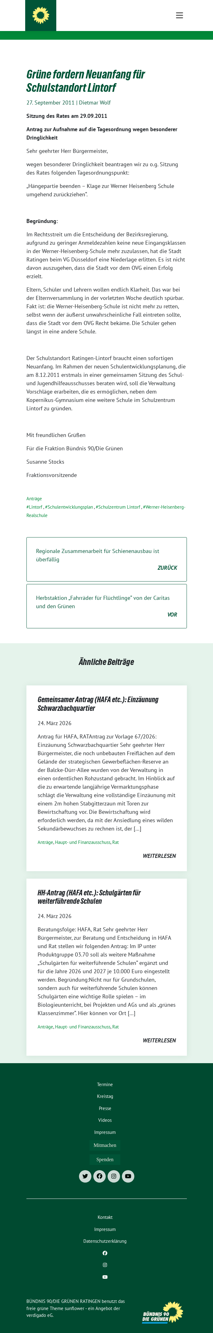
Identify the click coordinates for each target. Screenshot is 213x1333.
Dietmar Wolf (95, 92)
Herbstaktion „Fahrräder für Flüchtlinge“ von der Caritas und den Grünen (106, 597)
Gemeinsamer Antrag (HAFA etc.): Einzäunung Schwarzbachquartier (98, 695)
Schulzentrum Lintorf (119, 497)
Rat (115, 833)
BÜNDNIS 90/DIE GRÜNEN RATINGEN (89, 12)
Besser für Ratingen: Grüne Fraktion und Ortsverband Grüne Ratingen (97, 24)
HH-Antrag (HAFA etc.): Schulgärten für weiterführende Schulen (89, 888)
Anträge (34, 489)
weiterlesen (159, 846)
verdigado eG (39, 1305)
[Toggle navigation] (179, 49)
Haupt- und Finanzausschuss (82, 833)
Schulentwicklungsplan (70, 497)
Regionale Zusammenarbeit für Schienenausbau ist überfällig (106, 550)
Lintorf (35, 497)
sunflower (74, 1299)
